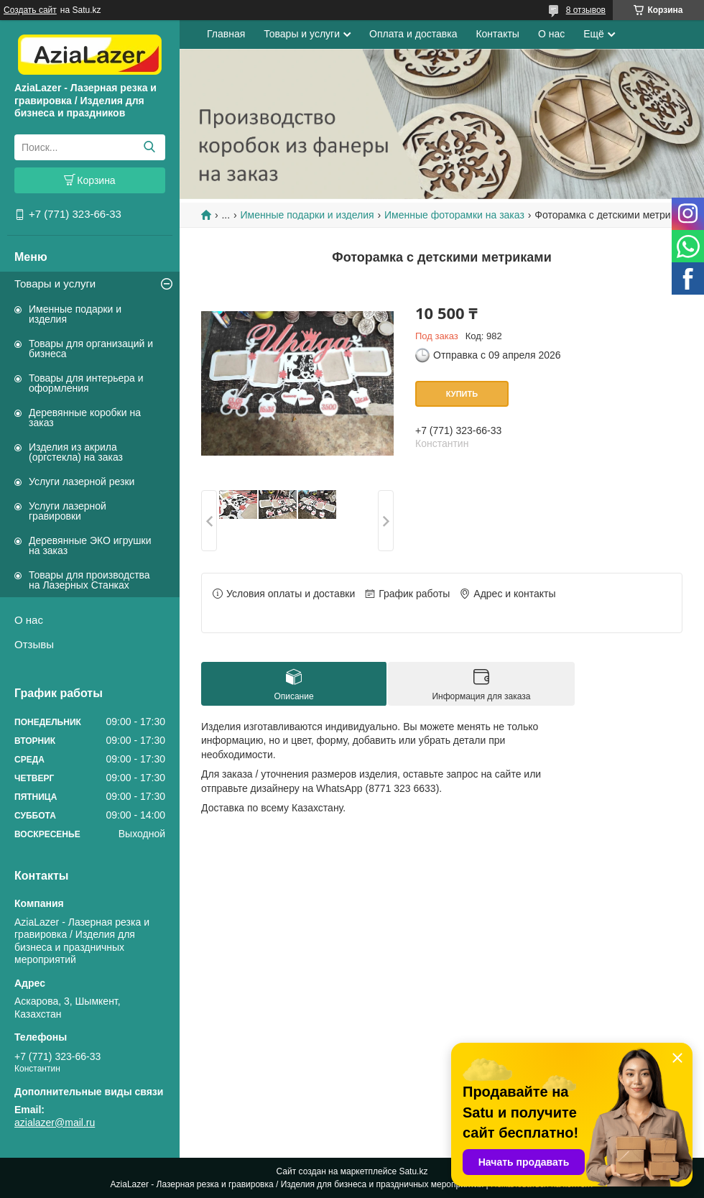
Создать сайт (30, 10)
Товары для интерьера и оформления (86, 383)
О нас (28, 620)
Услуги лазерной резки (81, 481)
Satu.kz (413, 1171)
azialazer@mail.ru (54, 1122)
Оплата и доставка (413, 34)
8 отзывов (586, 10)
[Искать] (149, 147)
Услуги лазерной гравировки (67, 511)
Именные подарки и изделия (75, 314)
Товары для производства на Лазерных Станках (89, 580)
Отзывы (34, 644)
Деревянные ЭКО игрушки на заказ (90, 545)
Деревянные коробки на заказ (85, 417)
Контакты (497, 34)
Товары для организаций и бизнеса (91, 348)
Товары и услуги (55, 283)
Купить (462, 394)
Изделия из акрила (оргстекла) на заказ (76, 452)
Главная (226, 34)
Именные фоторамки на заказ (454, 215)
